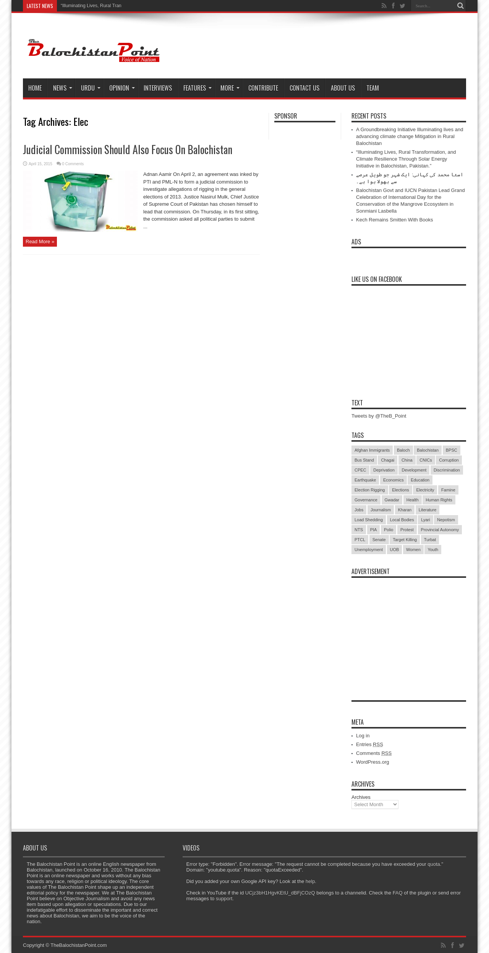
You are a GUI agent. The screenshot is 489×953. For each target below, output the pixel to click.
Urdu (90, 88)
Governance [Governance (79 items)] (366, 500)
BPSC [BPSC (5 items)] (451, 450)
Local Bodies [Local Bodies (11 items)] (402, 519)
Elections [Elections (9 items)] (400, 490)
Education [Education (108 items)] (420, 480)
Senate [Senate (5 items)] (379, 539)
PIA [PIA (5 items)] (373, 529)
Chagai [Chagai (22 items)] (387, 460)
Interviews (158, 88)
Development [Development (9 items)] (414, 470)
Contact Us (304, 88)
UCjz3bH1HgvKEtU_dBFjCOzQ (280, 893)
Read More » (40, 241)
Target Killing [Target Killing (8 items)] (405, 539)
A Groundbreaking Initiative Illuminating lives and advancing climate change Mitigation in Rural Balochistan (409, 136)
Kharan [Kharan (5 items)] (404, 509)
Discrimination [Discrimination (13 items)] (447, 470)
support (224, 898)
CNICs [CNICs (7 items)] (425, 460)
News (62, 88)
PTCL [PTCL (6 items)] (360, 539)
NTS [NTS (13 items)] (359, 529)
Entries (369, 744)
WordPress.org (372, 762)
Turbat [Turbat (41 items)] (430, 539)
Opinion (122, 88)
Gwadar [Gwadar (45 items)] (392, 500)
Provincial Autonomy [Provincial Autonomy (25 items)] (440, 529)
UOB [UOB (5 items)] (394, 549)
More (230, 88)
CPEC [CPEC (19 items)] (360, 470)
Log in (362, 735)
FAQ (398, 893)
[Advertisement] (408, 629)
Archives (361, 797)
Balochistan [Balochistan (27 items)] (428, 450)
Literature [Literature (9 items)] (427, 509)
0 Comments (73, 164)
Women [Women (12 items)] (413, 549)
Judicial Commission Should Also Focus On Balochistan (127, 149)
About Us (343, 88)
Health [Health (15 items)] (412, 500)
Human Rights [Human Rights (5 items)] (439, 500)
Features (197, 88)
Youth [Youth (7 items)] (432, 549)
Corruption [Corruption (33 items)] (448, 460)
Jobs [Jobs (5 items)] (359, 509)
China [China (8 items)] (407, 460)
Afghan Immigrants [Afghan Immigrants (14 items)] (372, 450)
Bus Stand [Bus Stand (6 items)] (364, 460)
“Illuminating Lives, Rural (86, 5)
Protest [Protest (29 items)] (407, 529)
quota (433, 864)
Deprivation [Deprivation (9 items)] (384, 470)
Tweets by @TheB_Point (378, 416)
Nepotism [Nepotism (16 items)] (446, 519)
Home (35, 88)
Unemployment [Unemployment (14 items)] (369, 549)
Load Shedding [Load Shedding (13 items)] (369, 519)
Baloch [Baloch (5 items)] (403, 450)
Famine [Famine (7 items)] (448, 490)
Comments (374, 753)
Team (372, 88)
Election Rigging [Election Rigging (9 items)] (370, 490)
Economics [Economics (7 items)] (393, 480)
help (310, 881)
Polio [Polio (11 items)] (388, 529)
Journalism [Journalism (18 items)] (381, 509)
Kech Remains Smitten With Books (394, 220)
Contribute (263, 88)
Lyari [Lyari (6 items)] (425, 519)
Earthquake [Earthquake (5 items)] (365, 480)
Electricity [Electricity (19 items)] (425, 490)
